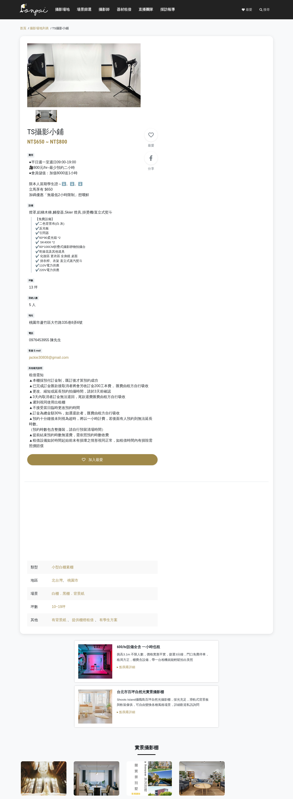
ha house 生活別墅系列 (126, 615)
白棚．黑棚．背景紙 (187, 445)
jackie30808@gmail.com (171, 277)
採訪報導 (166, 10)
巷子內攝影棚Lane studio (257, 615)
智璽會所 (211, 615)
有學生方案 (228, 471)
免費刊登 (226, 774)
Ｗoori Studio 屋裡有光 (169, 720)
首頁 (23, 29)
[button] (264, 10)
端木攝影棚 (82, 615)
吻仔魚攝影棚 (82, 720)
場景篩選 (82, 10)
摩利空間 (168, 615)
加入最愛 (207, 384)
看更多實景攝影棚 (146, 635)
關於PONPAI (206, 774)
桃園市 (192, 432)
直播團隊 (144, 10)
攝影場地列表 (39, 29)
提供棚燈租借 (202, 471)
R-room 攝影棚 (38, 615)
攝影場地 (60, 10)
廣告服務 (243, 774)
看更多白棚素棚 (146, 741)
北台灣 (176, 432)
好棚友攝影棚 (254, 720)
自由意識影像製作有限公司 (42, 720)
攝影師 (103, 10)
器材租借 (122, 10)
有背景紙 (178, 471)
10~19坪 (178, 458)
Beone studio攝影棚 (125, 720)
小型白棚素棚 (182, 419)
